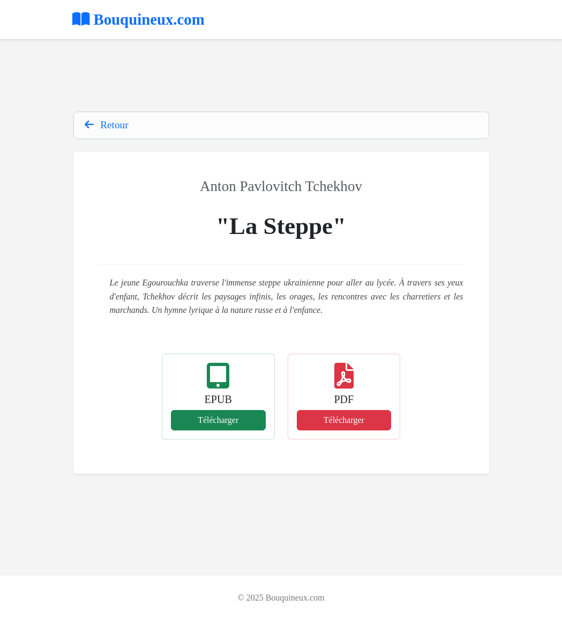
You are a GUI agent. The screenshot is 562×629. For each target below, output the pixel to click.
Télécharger (218, 420)
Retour (107, 124)
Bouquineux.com (138, 19)
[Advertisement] (281, 77)
